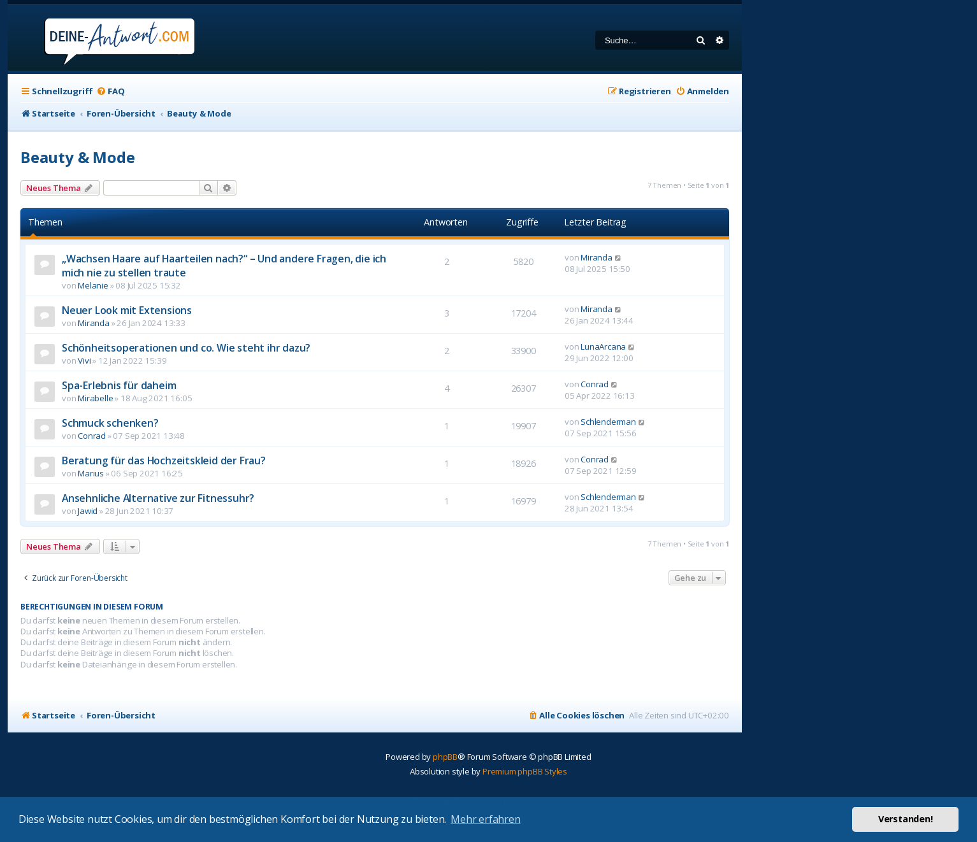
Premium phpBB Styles (524, 771)
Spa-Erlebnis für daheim (119, 385)
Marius (91, 473)
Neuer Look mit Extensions (127, 310)
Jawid (88, 511)
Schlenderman (608, 421)
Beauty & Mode (77, 157)
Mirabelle (95, 398)
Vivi (84, 360)
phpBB (445, 756)
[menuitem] (110, 91)
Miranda (596, 257)
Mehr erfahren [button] (485, 819)
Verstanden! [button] (905, 819)
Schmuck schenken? (110, 423)
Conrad (595, 384)
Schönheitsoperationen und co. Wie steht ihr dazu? (186, 348)
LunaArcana (603, 346)
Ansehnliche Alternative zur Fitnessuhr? (158, 498)
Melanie (93, 285)
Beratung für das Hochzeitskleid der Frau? (164, 460)
